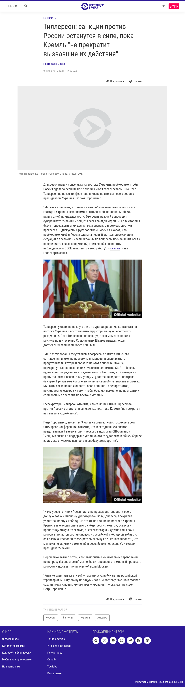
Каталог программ (13, 645)
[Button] (115, 81)
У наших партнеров (59, 645)
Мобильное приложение (17, 659)
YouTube (52, 666)
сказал (115, 248)
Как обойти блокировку (16, 652)
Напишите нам (11, 666)
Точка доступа (56, 639)
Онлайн (51, 659)
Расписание (54, 673)
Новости (50, 18)
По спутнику (54, 652)
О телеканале (10, 639)
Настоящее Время (54, 63)
